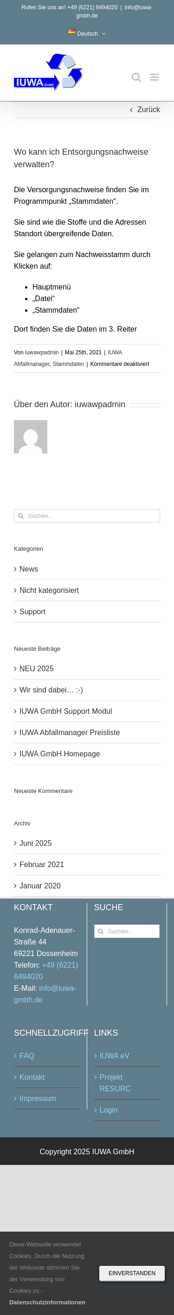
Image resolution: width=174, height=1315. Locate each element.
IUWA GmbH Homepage (59, 754)
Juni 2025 (35, 843)
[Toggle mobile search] (136, 77)
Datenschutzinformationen (47, 1302)
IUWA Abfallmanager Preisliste (69, 732)
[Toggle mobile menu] (155, 77)
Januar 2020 (40, 886)
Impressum (37, 1098)
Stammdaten (68, 364)
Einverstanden (132, 1273)
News (28, 569)
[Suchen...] (87, 515)
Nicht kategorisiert (49, 590)
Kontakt (32, 1077)
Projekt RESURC (115, 1083)
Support (32, 612)
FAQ (26, 1056)
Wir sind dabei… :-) (51, 690)
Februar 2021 (41, 864)
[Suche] (20, 515)
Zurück (148, 109)
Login (109, 1110)
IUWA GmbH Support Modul (65, 711)
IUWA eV (114, 1056)
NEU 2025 (36, 669)
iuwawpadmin (42, 352)
